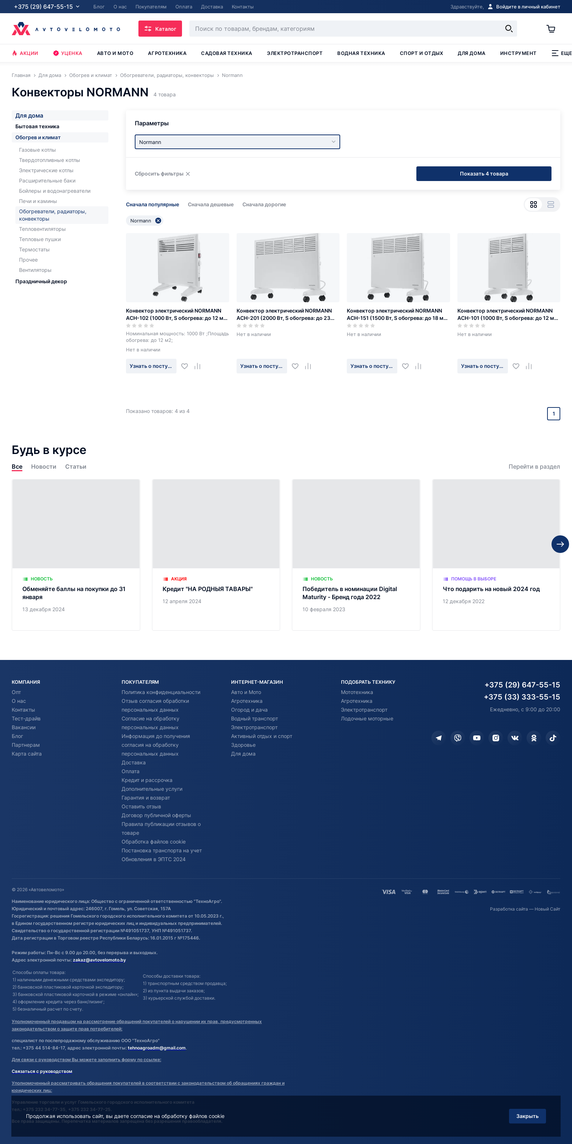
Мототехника (357, 692)
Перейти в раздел (534, 466)
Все (17, 466)
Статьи (75, 466)
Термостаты (34, 249)
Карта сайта (27, 753)
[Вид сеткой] (533, 204)
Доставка (134, 762)
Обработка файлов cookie (154, 841)
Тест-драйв (26, 718)
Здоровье (243, 745)
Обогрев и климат (38, 137)
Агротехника (167, 53)
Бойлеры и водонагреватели (54, 191)
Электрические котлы (46, 170)
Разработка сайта (509, 909)
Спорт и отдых (421, 53)
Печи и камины (38, 201)
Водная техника (361, 53)
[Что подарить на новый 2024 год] (496, 555)
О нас (19, 701)
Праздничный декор (41, 281)
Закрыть (527, 1116)
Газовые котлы (37, 150)
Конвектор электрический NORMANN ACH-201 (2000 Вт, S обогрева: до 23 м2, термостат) (284, 314)
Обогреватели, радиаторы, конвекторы (52, 215)
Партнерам (26, 745)
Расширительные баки (47, 180)
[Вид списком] (550, 204)
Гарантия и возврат (146, 797)
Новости (43, 466)
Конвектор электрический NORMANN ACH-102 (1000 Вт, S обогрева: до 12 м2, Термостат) (177, 314)
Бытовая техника (37, 126)
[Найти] (509, 29)
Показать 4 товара (484, 173)
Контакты (23, 709)
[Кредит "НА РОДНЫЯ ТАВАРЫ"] (216, 555)
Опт (16, 692)
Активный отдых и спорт (261, 736)
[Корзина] (553, 29)
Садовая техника (226, 53)
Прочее (28, 260)
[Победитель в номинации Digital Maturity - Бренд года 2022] (356, 555)
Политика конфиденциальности (161, 692)
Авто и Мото (246, 692)
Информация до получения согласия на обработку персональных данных (156, 745)
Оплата (131, 771)
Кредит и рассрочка (147, 780)
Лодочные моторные (367, 718)
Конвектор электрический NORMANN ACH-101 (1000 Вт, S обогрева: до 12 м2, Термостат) (508, 314)
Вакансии (24, 727)
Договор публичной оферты (156, 815)
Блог (17, 736)
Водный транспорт (254, 718)
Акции (25, 53)
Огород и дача (249, 709)
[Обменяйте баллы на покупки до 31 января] (76, 555)
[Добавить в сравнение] (200, 365)
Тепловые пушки (40, 239)
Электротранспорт (295, 53)
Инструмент (518, 53)
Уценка (67, 53)
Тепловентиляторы (42, 229)
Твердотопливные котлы (49, 160)
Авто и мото (115, 53)
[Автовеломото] (66, 29)
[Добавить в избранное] (187, 365)
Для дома (471, 53)
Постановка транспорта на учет (162, 850)
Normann (145, 221)
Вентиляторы (35, 270)
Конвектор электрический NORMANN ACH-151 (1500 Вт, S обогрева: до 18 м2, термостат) (397, 314)
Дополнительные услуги (152, 789)
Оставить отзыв (141, 806)
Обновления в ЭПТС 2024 (154, 859)
